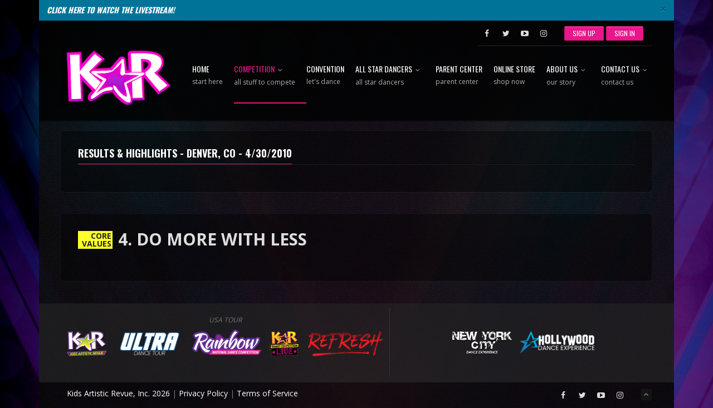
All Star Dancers (389, 76)
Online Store (514, 75)
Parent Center (459, 75)
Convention (325, 75)
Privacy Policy (203, 393)
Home (207, 75)
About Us (568, 76)
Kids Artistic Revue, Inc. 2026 (118, 393)
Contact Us (626, 76)
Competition (264, 76)
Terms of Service (267, 393)
